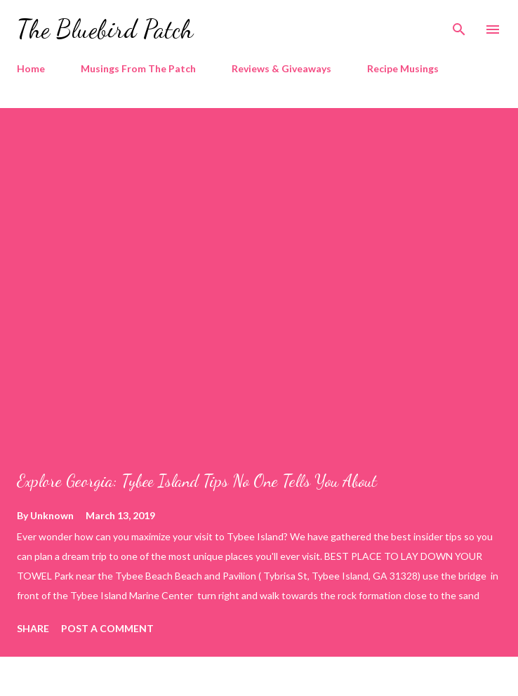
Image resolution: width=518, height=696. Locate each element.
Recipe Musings (403, 68)
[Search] (459, 25)
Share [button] (33, 628)
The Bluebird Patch (105, 29)
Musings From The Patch (138, 68)
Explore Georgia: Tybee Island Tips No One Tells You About (197, 481)
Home (31, 68)
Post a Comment (107, 628)
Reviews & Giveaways (281, 68)
